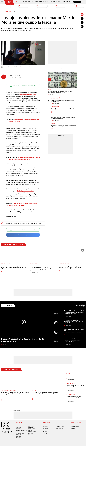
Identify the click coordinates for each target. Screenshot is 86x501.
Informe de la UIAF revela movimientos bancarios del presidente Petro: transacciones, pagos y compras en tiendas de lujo (43, 268)
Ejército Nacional (5, 263)
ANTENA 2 (45, 431)
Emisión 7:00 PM (60, 6)
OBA (29, 434)
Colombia (17, 1)
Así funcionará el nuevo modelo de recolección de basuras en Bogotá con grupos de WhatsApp (63, 126)
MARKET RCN (74, 430)
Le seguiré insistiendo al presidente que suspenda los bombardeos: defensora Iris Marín (73, 340)
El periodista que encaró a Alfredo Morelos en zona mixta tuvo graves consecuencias (63, 118)
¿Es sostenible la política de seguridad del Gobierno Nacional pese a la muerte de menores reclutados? (70, 267)
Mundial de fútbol (70, 394)
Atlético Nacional (55, 115)
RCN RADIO (45, 428)
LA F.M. (44, 430)
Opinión (58, 1)
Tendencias (52, 1)
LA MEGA (45, 433)
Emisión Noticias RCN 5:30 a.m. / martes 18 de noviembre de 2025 (22, 340)
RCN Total (45, 426)
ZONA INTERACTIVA (75, 426)
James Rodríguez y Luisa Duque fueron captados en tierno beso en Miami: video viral (63, 109)
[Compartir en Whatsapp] (82, 26)
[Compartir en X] (82, 22)
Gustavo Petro (33, 263)
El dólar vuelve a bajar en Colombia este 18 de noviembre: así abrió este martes (60, 92)
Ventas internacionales (32, 431)
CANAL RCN (77, 1)
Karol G (34, 390)
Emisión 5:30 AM (23, 6)
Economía (46, 1)
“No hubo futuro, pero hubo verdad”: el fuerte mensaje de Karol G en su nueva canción (45, 393)
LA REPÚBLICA (59, 425)
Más (80, 305)
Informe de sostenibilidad (31, 428)
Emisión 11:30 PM (79, 6)
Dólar (49, 89)
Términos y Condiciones (62, 442)
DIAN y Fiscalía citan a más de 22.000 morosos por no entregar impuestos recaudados (15, 393)
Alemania (68, 373)
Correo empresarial (20, 433)
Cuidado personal (70, 383)
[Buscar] (84, 2)
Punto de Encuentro (65, 1)
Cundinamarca (54, 98)
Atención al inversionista (19, 437)
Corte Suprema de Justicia (25, 191)
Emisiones (5, 5)
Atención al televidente (19, 428)
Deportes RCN (31, 1)
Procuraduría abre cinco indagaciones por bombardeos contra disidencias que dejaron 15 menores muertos (13, 267)
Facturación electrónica (31, 426)
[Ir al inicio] (9, 2)
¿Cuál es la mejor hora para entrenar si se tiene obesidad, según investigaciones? (75, 387)
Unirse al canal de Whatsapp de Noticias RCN (23, 86)
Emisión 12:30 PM (42, 6)
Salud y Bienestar (39, 1)
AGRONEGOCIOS (59, 428)
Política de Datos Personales (40, 442)
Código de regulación (21, 430)
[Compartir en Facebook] (82, 18)
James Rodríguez (55, 106)
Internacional (24, 1)
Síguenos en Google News (23, 235)
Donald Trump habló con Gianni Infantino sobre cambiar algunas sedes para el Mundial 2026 (75, 398)
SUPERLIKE (73, 428)
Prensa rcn (18, 434)
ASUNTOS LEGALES (60, 426)
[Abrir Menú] (2, 2)
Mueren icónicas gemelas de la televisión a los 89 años (73, 376)
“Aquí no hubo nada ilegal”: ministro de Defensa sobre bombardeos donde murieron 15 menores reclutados (74, 331)
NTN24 (44, 425)
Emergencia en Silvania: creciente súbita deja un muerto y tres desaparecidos (63, 101)
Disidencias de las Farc (64, 263)
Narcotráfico (38, 223)
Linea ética (30, 433)
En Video (8, 305)
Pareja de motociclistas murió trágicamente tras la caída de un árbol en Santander (73, 321)
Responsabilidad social (21, 425)
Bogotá (53, 123)
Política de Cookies (52, 442)
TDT (51, 425)
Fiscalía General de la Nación (28, 94)
